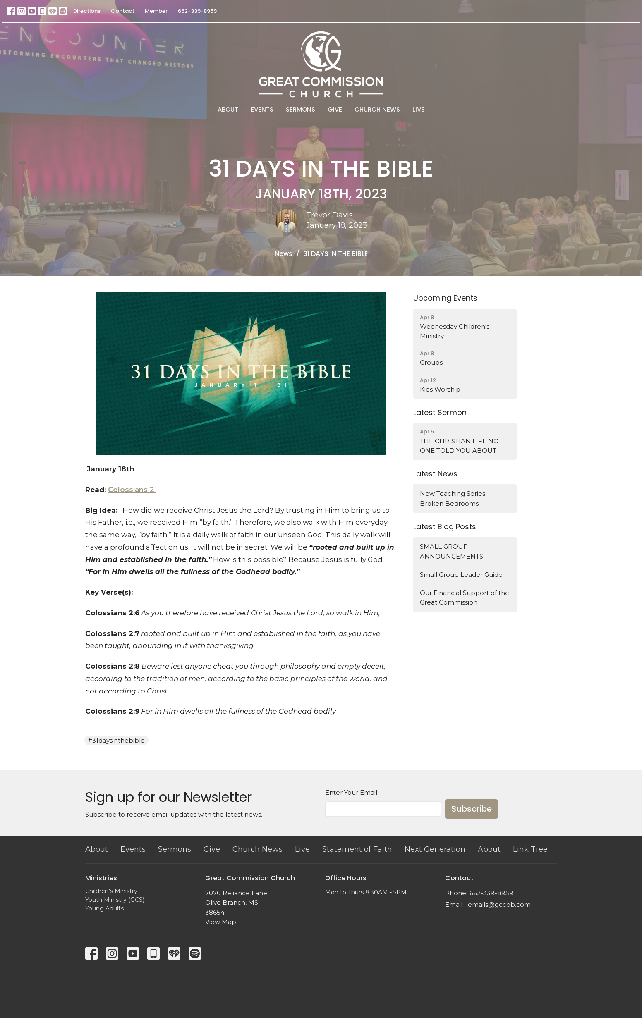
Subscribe (471, 809)
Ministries (101, 878)
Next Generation (435, 849)
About (228, 109)
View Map (220, 922)
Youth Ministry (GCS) (114, 899)
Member (156, 11)
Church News (377, 109)
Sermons (300, 109)
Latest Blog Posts (444, 526)
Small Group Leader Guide (461, 574)
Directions (87, 11)
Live (418, 109)
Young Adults (104, 908)
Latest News (435, 473)
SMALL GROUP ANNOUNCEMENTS (451, 551)
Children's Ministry (111, 891)
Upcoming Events (445, 298)
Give (335, 109)
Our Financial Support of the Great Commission (464, 597)
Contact (122, 11)
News (283, 253)
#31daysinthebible (116, 740)
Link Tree (530, 849)
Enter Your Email (351, 792)
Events (262, 109)
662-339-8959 (197, 11)
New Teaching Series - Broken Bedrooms (454, 498)
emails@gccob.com (499, 904)
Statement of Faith (357, 849)
